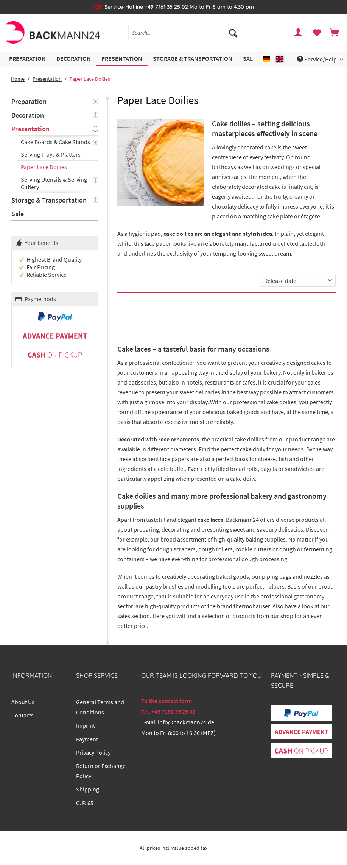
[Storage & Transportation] (193, 59)
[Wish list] (316, 32)
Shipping (87, 789)
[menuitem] (184, 36)
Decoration (27, 115)
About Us (22, 702)
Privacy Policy (93, 752)
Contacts (22, 715)
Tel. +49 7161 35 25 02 (168, 711)
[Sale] (249, 59)
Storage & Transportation (49, 200)
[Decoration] (73, 59)
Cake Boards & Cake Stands (55, 142)
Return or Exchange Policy (101, 771)
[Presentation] (122, 59)
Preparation (29, 101)
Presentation (30, 128)
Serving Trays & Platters (51, 154)
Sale (17, 213)
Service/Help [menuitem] (317, 59)
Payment (87, 739)
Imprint (85, 725)
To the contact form (166, 701)
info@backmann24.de (186, 722)
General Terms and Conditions (100, 707)
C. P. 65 (84, 803)
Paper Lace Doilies (44, 167)
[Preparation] (27, 59)
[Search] (233, 32)
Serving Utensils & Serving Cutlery (54, 183)
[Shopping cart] (334, 32)
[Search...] (184, 32)
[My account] (298, 32)
